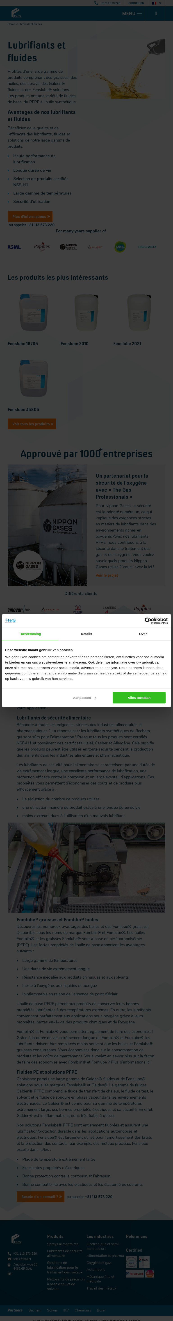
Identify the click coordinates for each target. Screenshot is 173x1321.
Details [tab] (86, 634)
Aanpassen (86, 698)
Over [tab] (143, 634)
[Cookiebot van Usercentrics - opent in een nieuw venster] (148, 620)
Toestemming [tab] (30, 634)
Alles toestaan (141, 698)
